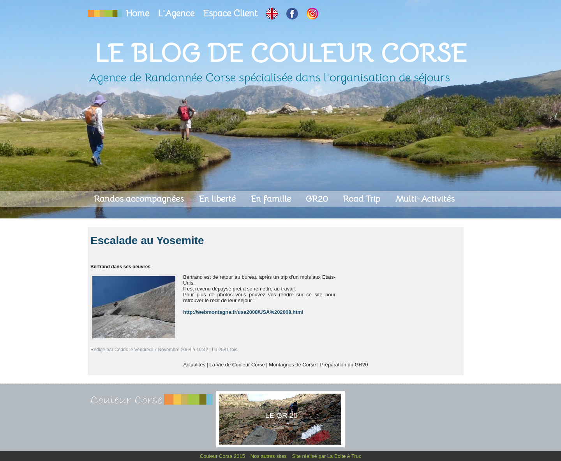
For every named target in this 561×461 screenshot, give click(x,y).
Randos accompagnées (140, 199)
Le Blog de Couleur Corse (280, 53)
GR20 (318, 199)
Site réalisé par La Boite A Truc (327, 456)
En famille (272, 199)
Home (139, 13)
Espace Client (231, 13)
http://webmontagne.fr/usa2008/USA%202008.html (243, 312)
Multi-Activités (425, 199)
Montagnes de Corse (292, 365)
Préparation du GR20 (344, 365)
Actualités (194, 365)
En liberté (218, 199)
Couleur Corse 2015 (223, 456)
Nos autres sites (269, 456)
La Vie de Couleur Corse (237, 365)
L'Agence (177, 13)
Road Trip (363, 199)
